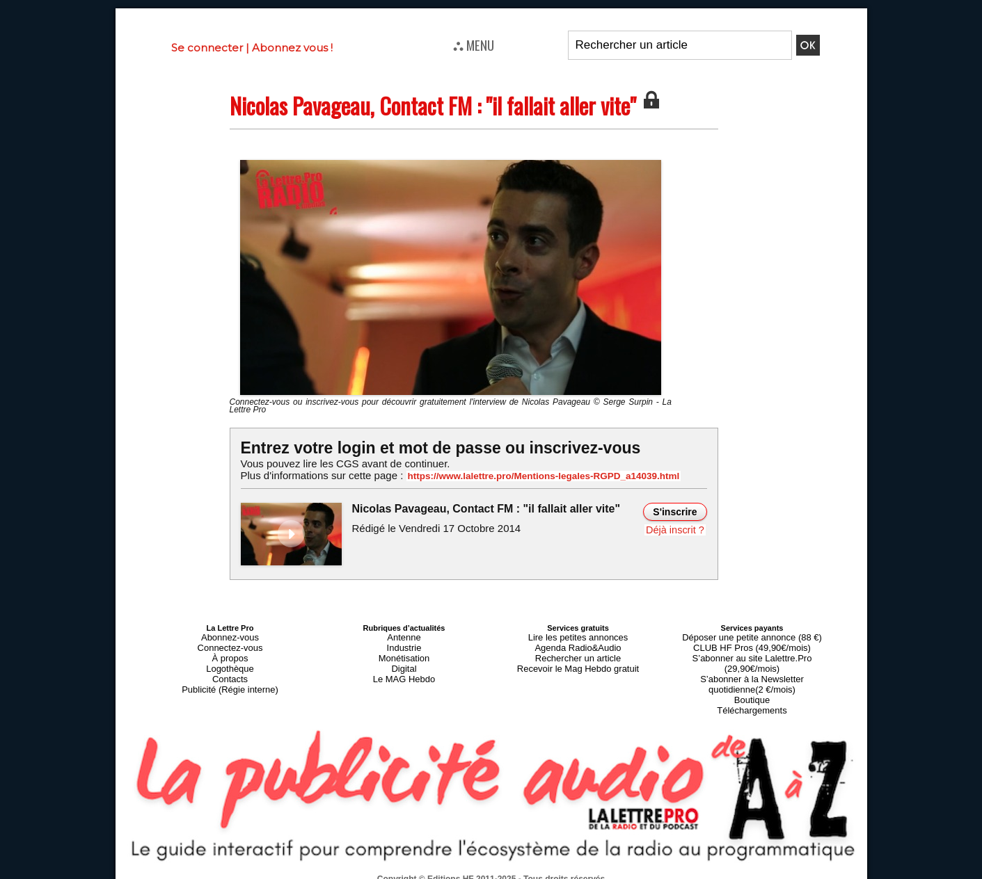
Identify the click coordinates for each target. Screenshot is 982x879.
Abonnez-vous (229, 635)
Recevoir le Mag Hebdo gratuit (578, 660)
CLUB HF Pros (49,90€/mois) (752, 644)
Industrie (403, 644)
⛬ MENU (473, 44)
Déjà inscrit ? (677, 528)
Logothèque (229, 660)
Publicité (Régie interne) (230, 677)
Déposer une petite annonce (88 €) (751, 635)
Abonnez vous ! (292, 47)
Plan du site (457, 873)
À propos (229, 652)
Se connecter (207, 47)
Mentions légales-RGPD (601, 863)
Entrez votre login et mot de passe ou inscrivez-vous (432, 447)
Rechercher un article (578, 652)
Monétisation (403, 652)
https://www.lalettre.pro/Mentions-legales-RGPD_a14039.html (529, 476)
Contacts (230, 669)
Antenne (404, 635)
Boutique (752, 677)
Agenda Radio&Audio (578, 644)
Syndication (524, 873)
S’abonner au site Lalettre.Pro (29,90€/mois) (752, 652)
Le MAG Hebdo (404, 669)
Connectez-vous (230, 644)
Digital (404, 660)
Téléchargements (752, 686)
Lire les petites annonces (578, 635)
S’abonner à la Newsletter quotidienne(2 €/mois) (752, 664)
